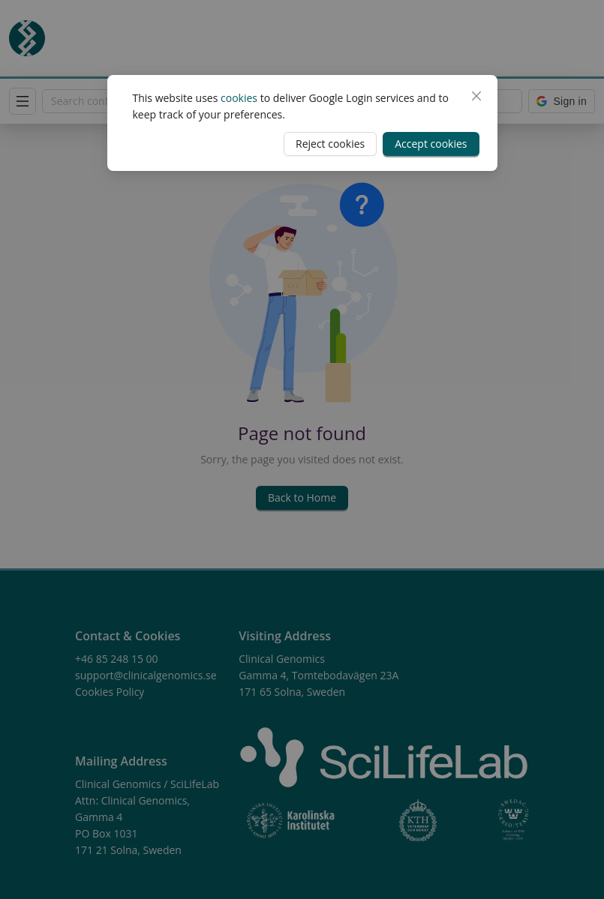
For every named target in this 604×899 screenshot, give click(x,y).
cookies (239, 98)
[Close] (476, 96)
